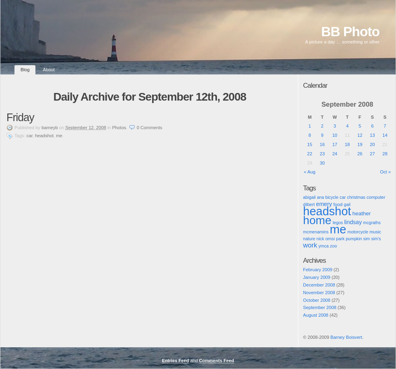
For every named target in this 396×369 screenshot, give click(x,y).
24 (334, 153)
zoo (333, 245)
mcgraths (372, 222)
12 (359, 135)
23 (322, 153)
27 (372, 153)
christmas (356, 197)
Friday (20, 117)
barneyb (49, 127)
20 (372, 144)
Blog (25, 69)
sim (366, 238)
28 (384, 153)
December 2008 (319, 284)
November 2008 (319, 292)
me (59, 135)
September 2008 (319, 307)
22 (309, 153)
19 (359, 144)
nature (309, 238)
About (49, 69)
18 (347, 144)
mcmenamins (315, 231)
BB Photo (350, 31)
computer (376, 197)
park (340, 238)
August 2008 (315, 315)
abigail (309, 197)
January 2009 (316, 277)
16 (322, 144)
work (310, 245)
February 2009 (317, 269)
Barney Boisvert (346, 337)
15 (309, 144)
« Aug (310, 171)
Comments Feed (216, 360)
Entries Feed (175, 360)
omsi (330, 238)
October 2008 (316, 300)
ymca (323, 245)
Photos (119, 127)
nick (320, 238)
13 (372, 135)
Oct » (385, 171)
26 (359, 153)
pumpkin (354, 238)
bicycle (331, 197)
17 (334, 144)
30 (322, 163)
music (375, 231)
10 (334, 135)
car (30, 135)
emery (324, 204)
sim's (376, 238)
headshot (44, 135)
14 (384, 135)
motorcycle (357, 231)
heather (361, 213)
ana (320, 197)
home (317, 220)
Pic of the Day (310, 344)
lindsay (353, 222)
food (337, 204)
